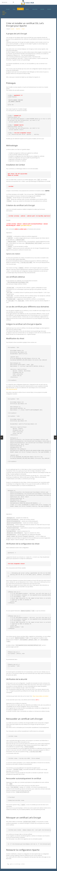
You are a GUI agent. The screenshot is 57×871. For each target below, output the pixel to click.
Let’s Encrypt (17, 857)
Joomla (42, 9)
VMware (4, 13)
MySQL (27, 9)
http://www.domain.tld (11, 386)
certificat (23, 857)
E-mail (23, 29)
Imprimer (18, 29)
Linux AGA (34, 9)
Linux (14, 9)
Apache (20, 9)
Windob (49, 9)
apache (11, 857)
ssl (14, 857)
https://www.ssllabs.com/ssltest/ (40, 690)
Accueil (7, 9)
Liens (3, 11)
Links (3, 14)
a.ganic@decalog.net (26, 224)
